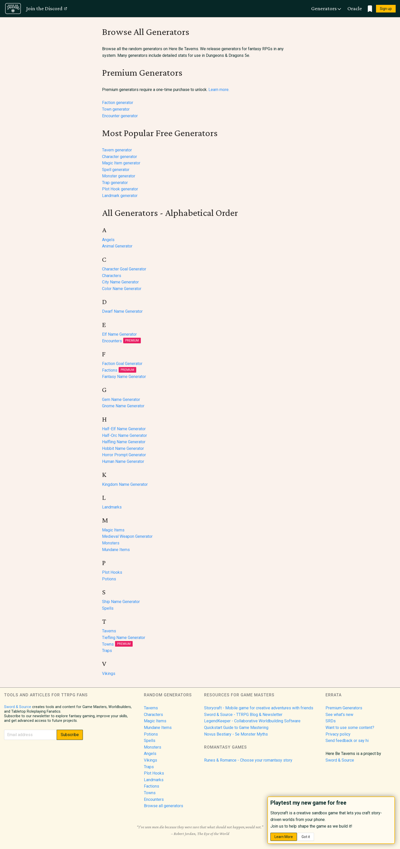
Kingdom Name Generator (125, 484)
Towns (117, 644)
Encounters (121, 340)
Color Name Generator (121, 288)
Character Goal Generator (124, 269)
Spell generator (115, 169)
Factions (119, 370)
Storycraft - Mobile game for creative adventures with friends (258, 708)
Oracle (354, 8)
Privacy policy (338, 734)
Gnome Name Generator (123, 405)
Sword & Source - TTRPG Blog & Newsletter (243, 714)
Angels (108, 239)
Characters (111, 275)
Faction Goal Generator (122, 363)
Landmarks (112, 507)
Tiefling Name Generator (123, 637)
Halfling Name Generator (123, 441)
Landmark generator (120, 195)
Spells (108, 608)
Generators (326, 8)
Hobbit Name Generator (123, 448)
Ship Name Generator (121, 601)
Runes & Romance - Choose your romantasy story (248, 760)
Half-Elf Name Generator (124, 428)
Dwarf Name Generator (122, 311)
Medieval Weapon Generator (127, 536)
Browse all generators (163, 805)
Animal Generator (117, 246)
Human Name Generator (123, 461)
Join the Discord (46, 8)
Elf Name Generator (119, 334)
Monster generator (118, 176)
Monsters (110, 543)
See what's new (339, 714)
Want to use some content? (350, 727)
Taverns (109, 631)
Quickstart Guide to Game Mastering (236, 727)
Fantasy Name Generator (124, 376)
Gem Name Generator (121, 399)
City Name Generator (120, 282)
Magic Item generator (121, 163)
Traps (107, 650)
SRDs (331, 721)
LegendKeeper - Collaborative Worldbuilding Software (252, 721)
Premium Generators (344, 708)
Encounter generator (120, 115)
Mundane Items (116, 549)
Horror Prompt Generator (124, 454)
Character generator (119, 156)
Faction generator (117, 102)
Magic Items (113, 530)
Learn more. (218, 89)
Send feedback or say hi (347, 740)
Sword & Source (17, 707)
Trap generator (115, 182)
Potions (109, 579)
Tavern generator (117, 150)
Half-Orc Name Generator (124, 435)
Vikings (108, 673)
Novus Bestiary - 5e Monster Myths (236, 734)
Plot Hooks (112, 572)
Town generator (116, 109)
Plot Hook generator (120, 189)
